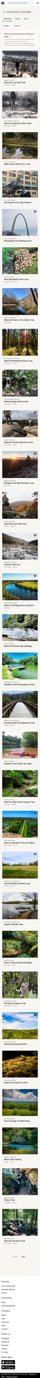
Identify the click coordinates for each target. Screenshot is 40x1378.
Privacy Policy (11, 1377)
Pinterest (4, 1345)
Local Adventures (8, 1286)
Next (23, 1257)
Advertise (5, 1322)
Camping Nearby (8, 1289)
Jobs (3, 1319)
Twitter (4, 1349)
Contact (4, 1329)
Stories (26, 19)
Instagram (5, 1338)
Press (3, 1325)
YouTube (4, 1352)
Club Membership (8, 1306)
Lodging (17, 19)
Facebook (5, 1342)
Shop (3, 1302)
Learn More (31, 45)
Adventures (7, 19)
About (3, 1315)
